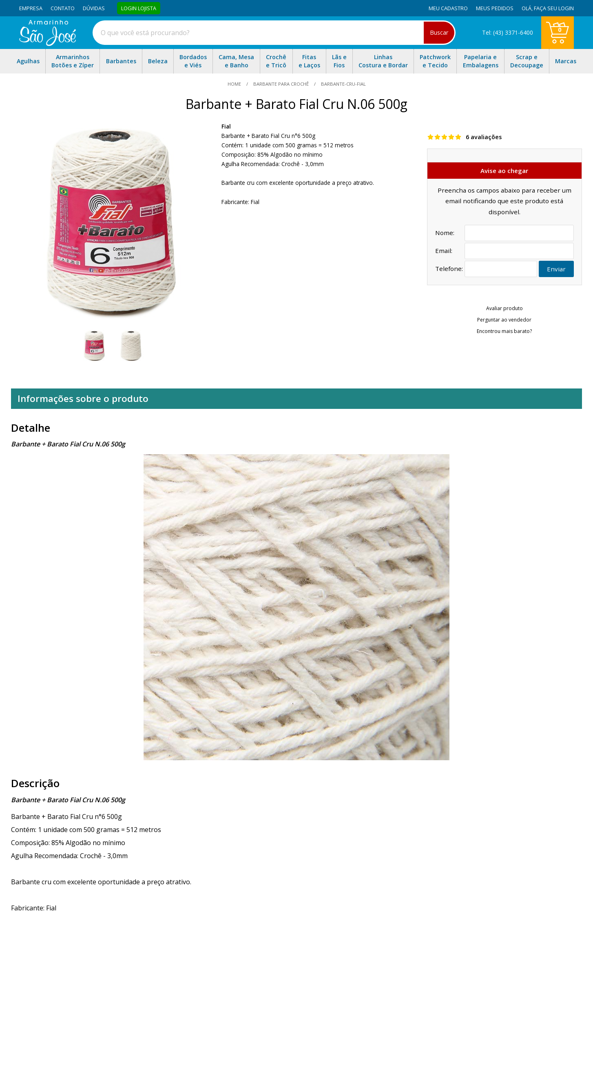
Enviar (556, 269)
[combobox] (274, 32)
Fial (226, 126)
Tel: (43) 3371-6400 (507, 32)
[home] (47, 43)
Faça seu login (554, 8)
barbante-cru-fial (343, 84)
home (235, 84)
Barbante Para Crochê (281, 84)
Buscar (439, 32)
